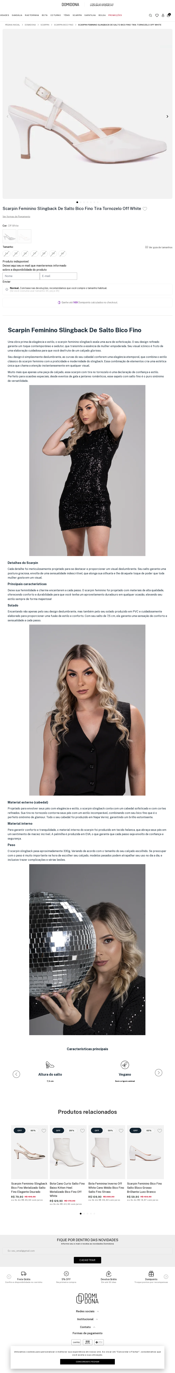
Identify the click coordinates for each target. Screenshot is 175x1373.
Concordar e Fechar (87, 1362)
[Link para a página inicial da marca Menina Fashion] (101, 4)
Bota (45, 15)
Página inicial (12, 25)
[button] (167, 116)
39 (56, 253)
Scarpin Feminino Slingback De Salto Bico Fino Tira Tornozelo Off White (119, 25)
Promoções (115, 15)
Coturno (55, 15)
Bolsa (102, 15)
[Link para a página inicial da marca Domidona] (70, 4)
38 (46, 253)
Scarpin (77, 15)
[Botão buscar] (150, 15)
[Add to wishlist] (145, 209)
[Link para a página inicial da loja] (87, 1299)
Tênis (67, 15)
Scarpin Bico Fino (63, 25)
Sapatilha (90, 15)
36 (26, 253)
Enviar (7, 281)
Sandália (17, 15)
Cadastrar (87, 1260)
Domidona (30, 25)
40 (66, 253)
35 (16, 253)
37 (36, 253)
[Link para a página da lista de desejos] (157, 15)
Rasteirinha (32, 15)
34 (7, 253)
